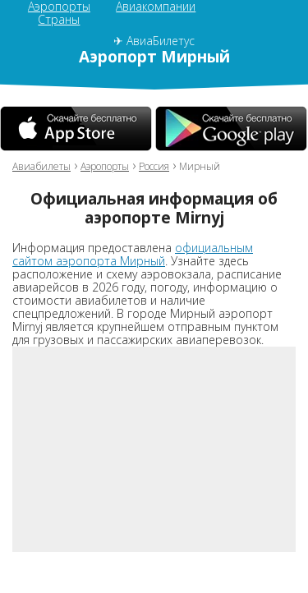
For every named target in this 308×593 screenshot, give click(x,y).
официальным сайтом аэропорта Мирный (132, 254)
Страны (59, 19)
